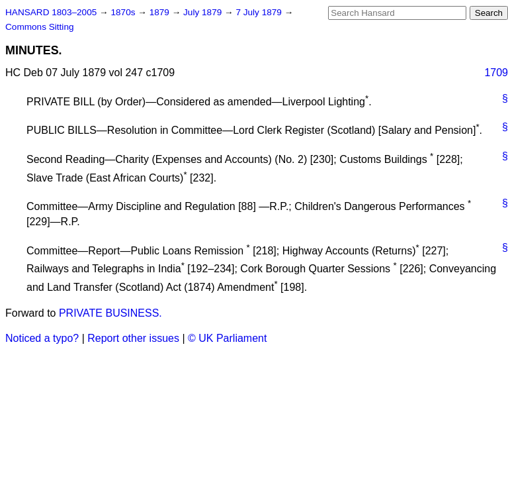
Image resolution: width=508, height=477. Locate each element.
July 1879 (203, 12)
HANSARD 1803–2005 (51, 12)
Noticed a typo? (42, 338)
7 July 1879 (259, 12)
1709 (496, 72)
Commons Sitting (39, 27)
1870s (124, 12)
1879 (160, 12)
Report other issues (133, 338)
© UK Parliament (227, 338)
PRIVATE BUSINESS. (110, 313)
